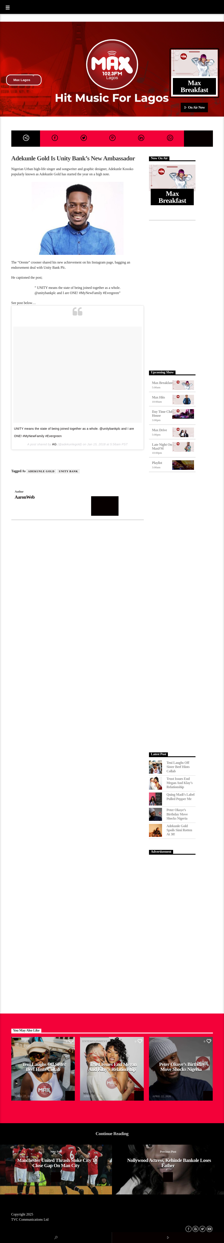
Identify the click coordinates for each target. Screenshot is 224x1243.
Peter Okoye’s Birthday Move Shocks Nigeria (176, 814)
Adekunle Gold (41, 471)
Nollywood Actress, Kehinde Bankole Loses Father (169, 1163)
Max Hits (158, 397)
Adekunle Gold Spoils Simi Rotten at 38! (179, 830)
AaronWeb (25, 497)
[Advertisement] (172, 294)
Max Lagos (23, 80)
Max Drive (159, 430)
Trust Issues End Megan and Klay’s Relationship (179, 783)
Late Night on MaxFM (162, 446)
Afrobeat (21, 1041)
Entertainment (94, 1041)
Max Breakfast (162, 383)
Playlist (157, 463)
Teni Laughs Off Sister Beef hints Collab (177, 767)
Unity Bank (68, 471)
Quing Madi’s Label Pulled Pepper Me (180, 796)
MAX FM (20, 1093)
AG (54, 444)
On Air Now (194, 108)
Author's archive (105, 505)
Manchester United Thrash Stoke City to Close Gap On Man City (57, 1163)
